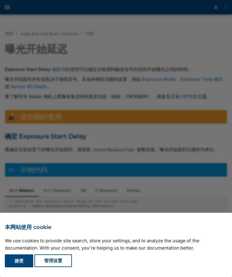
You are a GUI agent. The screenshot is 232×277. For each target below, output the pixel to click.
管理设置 (53, 261)
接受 (19, 261)
